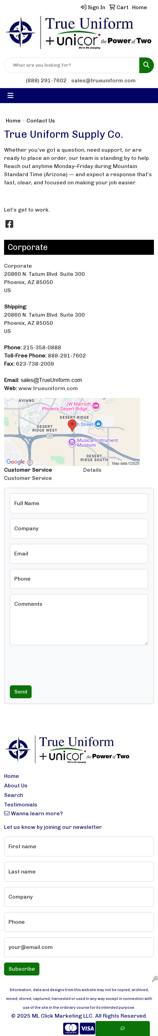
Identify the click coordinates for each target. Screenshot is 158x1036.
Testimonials (20, 804)
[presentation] (61, 664)
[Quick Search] (72, 65)
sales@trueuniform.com (103, 80)
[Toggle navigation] (10, 95)
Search (13, 795)
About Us (16, 785)
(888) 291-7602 (46, 80)
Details (92, 470)
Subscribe (21, 969)
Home (13, 120)
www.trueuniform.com (48, 388)
